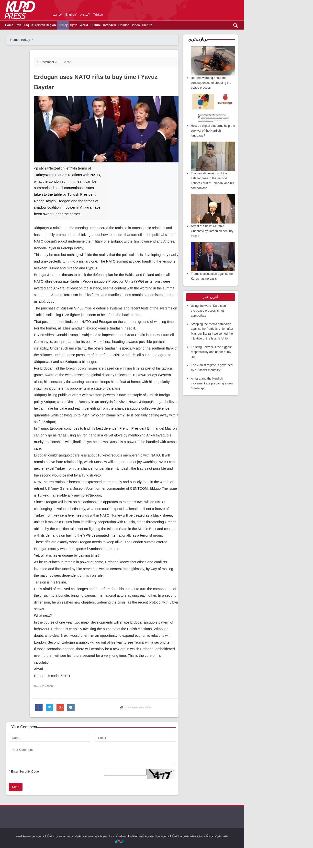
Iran (53, 25)
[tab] (245, 294)
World (118, 25)
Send (50, 787)
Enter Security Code (58, 771)
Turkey (97, 25)
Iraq (60, 25)
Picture (182, 25)
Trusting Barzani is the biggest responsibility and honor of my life (246, 348)
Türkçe (132, 14)
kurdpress (216, 10)
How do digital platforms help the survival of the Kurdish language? (245, 129)
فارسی (90, 14)
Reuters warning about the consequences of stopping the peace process (246, 82)
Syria (108, 25)
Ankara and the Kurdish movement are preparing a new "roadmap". (247, 378)
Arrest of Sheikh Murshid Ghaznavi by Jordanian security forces (247, 229)
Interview (144, 25)
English (105, 14)
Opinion (158, 25)
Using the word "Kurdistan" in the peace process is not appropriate (245, 307)
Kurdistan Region (78, 25)
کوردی (119, 14)
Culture (130, 25)
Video (170, 25)
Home (44, 25)
